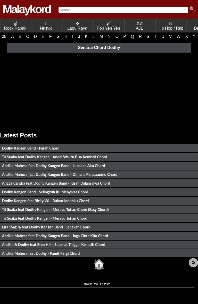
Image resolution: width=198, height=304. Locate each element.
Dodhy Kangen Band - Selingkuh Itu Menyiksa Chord (45, 192)
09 (4, 36)
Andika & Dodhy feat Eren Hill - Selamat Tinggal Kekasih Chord (53, 244)
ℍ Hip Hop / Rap (171, 25)
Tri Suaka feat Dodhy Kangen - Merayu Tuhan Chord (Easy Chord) (55, 209)
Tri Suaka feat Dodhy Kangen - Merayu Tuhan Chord (44, 218)
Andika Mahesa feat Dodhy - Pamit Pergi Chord (41, 253)
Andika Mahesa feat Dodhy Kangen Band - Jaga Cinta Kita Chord (55, 236)
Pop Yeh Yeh (108, 25)
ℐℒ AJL (139, 25)
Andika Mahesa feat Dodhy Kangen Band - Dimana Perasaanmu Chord (60, 174)
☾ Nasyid (46, 25)
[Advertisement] (99, 90)
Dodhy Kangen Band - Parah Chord (31, 148)
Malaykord (27, 9)
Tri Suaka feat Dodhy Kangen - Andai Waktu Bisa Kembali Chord (54, 157)
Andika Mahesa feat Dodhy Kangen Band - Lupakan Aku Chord (53, 165)
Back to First (97, 286)
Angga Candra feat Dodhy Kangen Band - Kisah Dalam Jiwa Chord (56, 183)
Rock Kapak (15, 25)
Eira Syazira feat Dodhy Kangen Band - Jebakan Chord (46, 227)
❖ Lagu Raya (77, 25)
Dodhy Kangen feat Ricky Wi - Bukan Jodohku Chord (45, 201)
